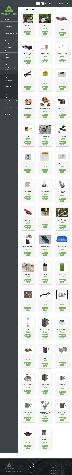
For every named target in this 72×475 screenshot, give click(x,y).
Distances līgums (32, 465)
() (48, 3)
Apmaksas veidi (32, 469)
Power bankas (8, 80)
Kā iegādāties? (32, 467)
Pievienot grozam (28, 33)
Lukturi (6, 89)
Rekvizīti (30, 473)
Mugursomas (8, 86)
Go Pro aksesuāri (9, 77)
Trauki (6, 91)
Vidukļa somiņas (9, 97)
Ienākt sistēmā (64, 3)
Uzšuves (7, 94)
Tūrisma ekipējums (9, 75)
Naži (6, 83)
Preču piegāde (31, 471)
